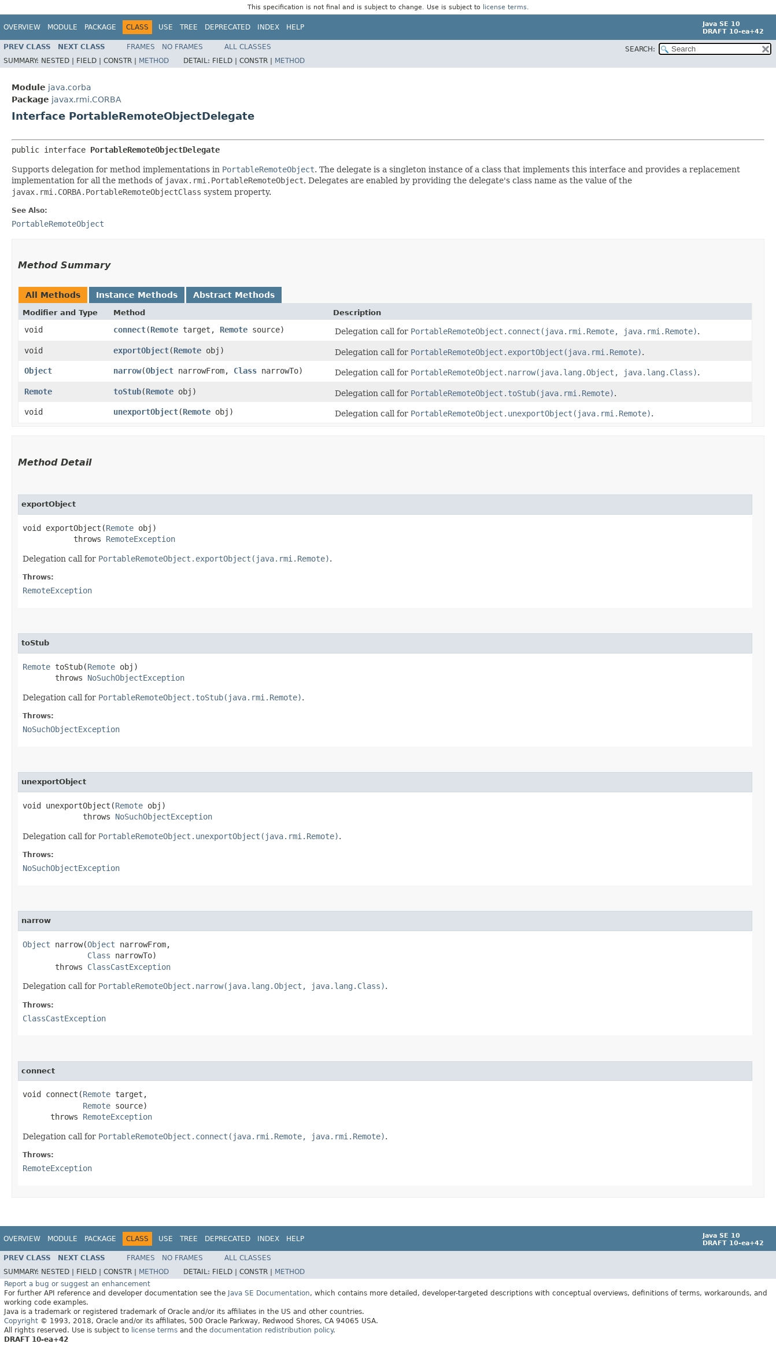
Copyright (21, 1321)
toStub (127, 391)
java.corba (69, 87)
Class (245, 370)
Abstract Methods (234, 295)
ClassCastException (129, 967)
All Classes (247, 47)
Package (100, 27)
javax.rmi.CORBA (86, 99)
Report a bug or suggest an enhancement (77, 1284)
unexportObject (145, 411)
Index (268, 27)
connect (129, 329)
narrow (127, 370)
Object (38, 370)
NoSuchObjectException (135, 677)
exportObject (141, 350)
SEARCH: (640, 49)
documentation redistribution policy (271, 1330)
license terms (505, 7)
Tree (189, 27)
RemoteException (140, 539)
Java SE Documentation (269, 1293)
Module (62, 27)
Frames (141, 47)
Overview (21, 27)
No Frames (182, 47)
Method (154, 61)
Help (295, 27)
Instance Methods (137, 295)
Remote (164, 329)
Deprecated (227, 27)
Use (165, 27)
